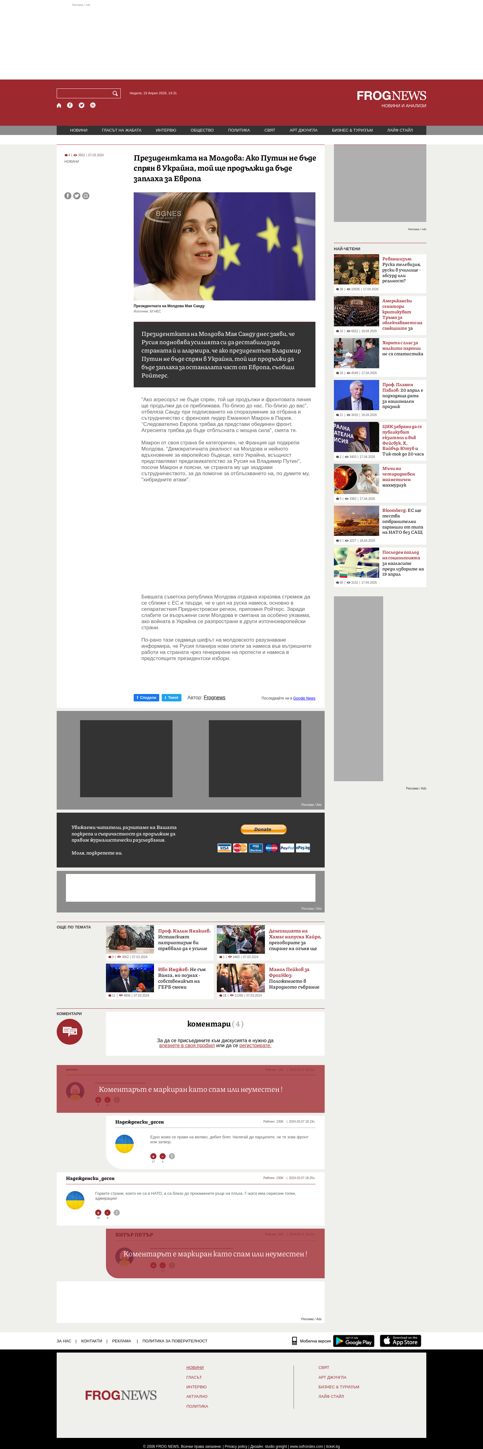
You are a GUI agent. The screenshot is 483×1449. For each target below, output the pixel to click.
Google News (304, 698)
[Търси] (116, 93)
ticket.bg (333, 1446)
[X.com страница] (82, 105)
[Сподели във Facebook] (67, 195)
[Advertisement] (241, 41)
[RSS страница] (93, 105)
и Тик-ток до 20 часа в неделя (403, 442)
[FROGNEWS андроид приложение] (354, 1341)
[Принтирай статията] (85, 195)
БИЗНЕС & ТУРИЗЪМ (352, 130)
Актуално (197, 1396)
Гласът (194, 1377)
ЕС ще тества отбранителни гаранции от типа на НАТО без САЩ (402, 521)
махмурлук (398, 477)
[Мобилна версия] (311, 1341)
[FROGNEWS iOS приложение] (401, 1341)
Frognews (214, 697)
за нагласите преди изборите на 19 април (403, 563)
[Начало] (59, 105)
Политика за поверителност (175, 1341)
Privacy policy (236, 1446)
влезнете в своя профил (187, 1045)
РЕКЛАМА (121, 1341)
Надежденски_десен (139, 1121)
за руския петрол (402, 316)
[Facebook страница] (70, 105)
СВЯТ (270, 130)
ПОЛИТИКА (239, 130)
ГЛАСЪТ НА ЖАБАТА (121, 130)
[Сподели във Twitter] (76, 195)
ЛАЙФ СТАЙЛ (400, 130)
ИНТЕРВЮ (166, 130)
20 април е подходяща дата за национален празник (402, 396)
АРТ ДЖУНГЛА (304, 130)
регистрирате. (255, 1045)
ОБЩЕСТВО (202, 130)
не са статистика (402, 348)
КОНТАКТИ (91, 1341)
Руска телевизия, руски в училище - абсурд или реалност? (401, 270)
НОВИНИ (78, 130)
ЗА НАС (64, 1341)
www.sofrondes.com (306, 1446)
